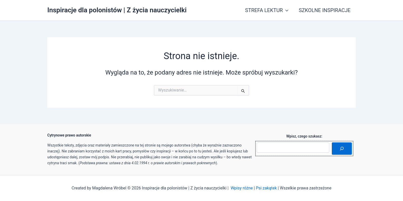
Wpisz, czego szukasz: (304, 136)
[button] (285, 10)
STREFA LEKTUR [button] (267, 10)
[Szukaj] (342, 148)
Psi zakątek (266, 188)
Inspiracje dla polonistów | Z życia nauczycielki (117, 10)
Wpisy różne (242, 188)
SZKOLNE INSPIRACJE (325, 10)
